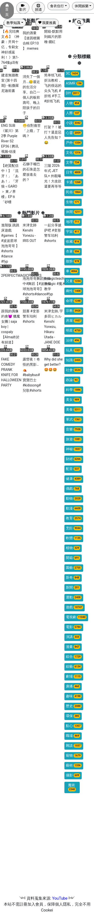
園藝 (74, 568)
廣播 (73, 686)
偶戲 (73, 489)
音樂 (74, 429)
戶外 (74, 143)
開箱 (73, 558)
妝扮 (73, 261)
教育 (74, 518)
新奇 (73, 577)
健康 (74, 479)
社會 (74, 370)
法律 (73, 340)
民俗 (74, 192)
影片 (22, 7)
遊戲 (74, 607)
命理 (74, 301)
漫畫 (73, 647)
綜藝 (74, 666)
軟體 (74, 538)
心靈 (74, 133)
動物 (74, 498)
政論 (72, 380)
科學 (74, 390)
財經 (74, 459)
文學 (73, 162)
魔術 (72, 787)
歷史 (74, 706)
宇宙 (73, 232)
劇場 (74, 676)
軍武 (74, 419)
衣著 (73, 251)
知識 (74, 360)
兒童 (74, 281)
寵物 (74, 755)
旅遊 (74, 439)
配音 (73, 469)
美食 (74, 409)
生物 (73, 202)
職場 (73, 736)
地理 (73, 222)
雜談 (74, 745)
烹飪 (74, 528)
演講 (73, 637)
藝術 (74, 765)
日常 (74, 172)
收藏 (73, 241)
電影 (74, 627)
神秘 (74, 449)
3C (72, 73)
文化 (74, 152)
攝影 (73, 775)
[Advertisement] (46, 849)
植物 (73, 548)
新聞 (73, 587)
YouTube (59, 898)
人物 (73, 103)
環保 (73, 716)
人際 (73, 113)
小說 (74, 123)
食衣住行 (57, 6)
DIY (73, 93)
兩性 (74, 291)
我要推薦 (47, 23)
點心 (74, 726)
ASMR (74, 83)
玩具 (74, 350)
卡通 (74, 182)
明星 (74, 330)
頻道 (38, 7)
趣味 (74, 696)
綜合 (74, 657)
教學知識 (13, 23)
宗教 (74, 311)
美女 (73, 400)
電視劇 (76, 617)
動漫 (74, 508)
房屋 (74, 320)
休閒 (74, 212)
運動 (74, 597)
